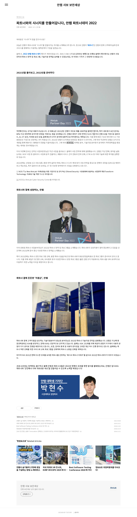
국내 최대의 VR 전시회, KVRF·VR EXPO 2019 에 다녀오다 (34, 423)
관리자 (77, 512)
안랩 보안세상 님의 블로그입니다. (32, 489)
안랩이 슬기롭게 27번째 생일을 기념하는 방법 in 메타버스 (33, 421)
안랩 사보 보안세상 (68, 4)
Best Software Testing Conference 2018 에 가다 (31, 426)
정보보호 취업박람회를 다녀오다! (26, 429)
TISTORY (69, 512)
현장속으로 (20, 417)
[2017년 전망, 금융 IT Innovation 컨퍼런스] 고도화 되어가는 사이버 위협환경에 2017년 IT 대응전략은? (47, 431)
